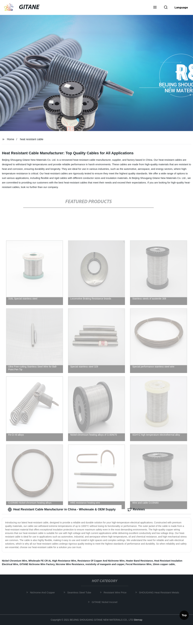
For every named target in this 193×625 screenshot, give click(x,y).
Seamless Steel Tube (80, 592)
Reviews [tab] (136, 510)
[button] (155, 7)
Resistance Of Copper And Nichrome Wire (100, 560)
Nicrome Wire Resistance (70, 564)
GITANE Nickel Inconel (105, 602)
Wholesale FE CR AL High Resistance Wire (52, 560)
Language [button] (181, 7)
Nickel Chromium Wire (14, 560)
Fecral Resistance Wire (138, 564)
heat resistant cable (31, 139)
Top (184, 614)
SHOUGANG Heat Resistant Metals (160, 592)
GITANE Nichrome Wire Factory (37, 564)
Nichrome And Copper (43, 592)
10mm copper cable (164, 564)
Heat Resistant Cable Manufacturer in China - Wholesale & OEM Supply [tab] (62, 510)
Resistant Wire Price (115, 592)
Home (10, 139)
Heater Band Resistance (139, 560)
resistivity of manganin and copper (104, 564)
